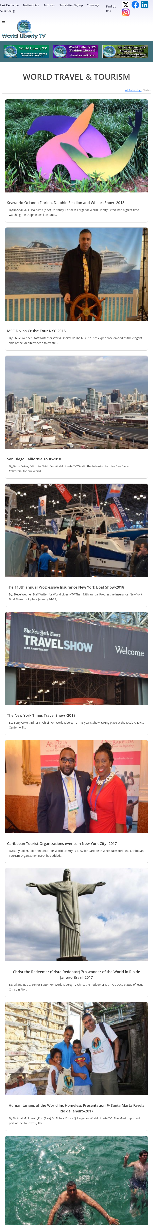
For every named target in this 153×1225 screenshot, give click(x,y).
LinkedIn (145, 5)
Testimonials (31, 5)
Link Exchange (9, 5)
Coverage (93, 5)
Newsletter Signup (71, 5)
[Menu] (4, 22)
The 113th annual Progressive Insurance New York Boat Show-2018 (65, 587)
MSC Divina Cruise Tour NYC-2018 (36, 330)
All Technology (133, 90)
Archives (49, 5)
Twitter (126, 5)
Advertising (7, 11)
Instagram (126, 12)
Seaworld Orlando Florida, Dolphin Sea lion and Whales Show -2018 (65, 202)
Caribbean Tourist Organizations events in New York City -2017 (62, 843)
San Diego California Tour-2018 (34, 459)
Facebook (135, 5)
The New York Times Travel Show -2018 (41, 715)
